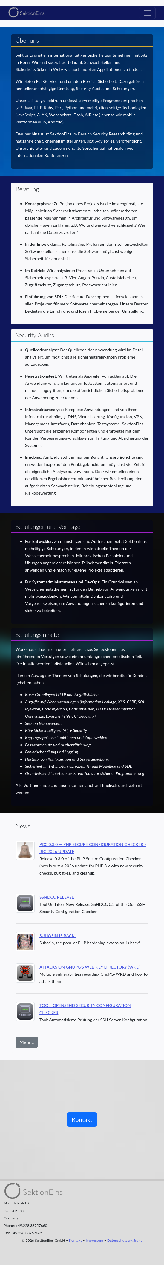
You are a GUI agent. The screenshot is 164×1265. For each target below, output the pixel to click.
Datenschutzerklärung (124, 1240)
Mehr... (26, 1042)
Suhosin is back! (57, 935)
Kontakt (82, 1119)
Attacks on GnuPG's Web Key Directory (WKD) (89, 966)
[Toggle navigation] (147, 13)
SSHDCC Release (56, 897)
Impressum (94, 1240)
